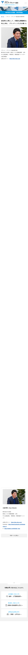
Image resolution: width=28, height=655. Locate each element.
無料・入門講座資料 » (14, 595)
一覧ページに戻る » (14, 535)
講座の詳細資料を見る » (14, 604)
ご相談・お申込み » (14, 613)
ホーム (2, 16)
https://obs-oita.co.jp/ (14, 58)
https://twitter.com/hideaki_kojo (12, 528)
